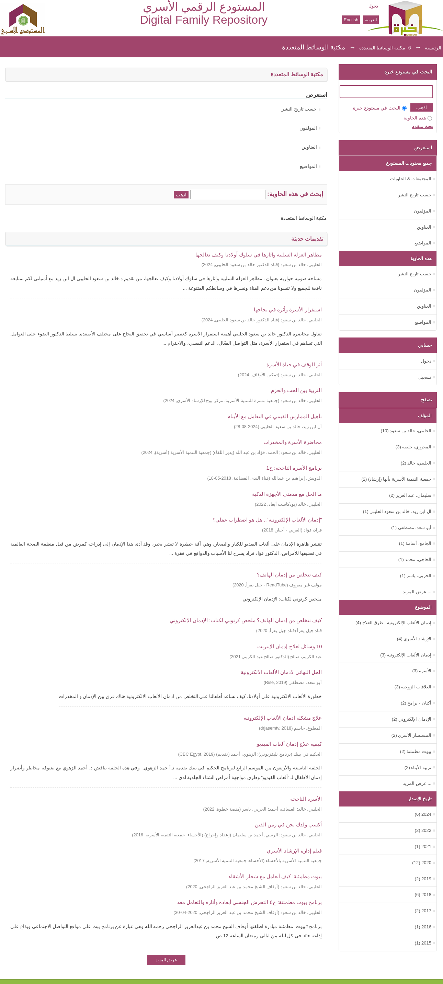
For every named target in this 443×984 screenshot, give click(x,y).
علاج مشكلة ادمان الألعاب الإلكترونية (282, 718)
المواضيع (308, 166)
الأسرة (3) (421, 670)
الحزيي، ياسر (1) (415, 575)
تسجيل (424, 377)
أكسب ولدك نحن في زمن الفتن (288, 824)
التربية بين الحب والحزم (296, 390)
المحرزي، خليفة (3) (413, 446)
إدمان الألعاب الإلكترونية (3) (405, 654)
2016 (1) (423, 926)
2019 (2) (423, 878)
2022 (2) (423, 830)
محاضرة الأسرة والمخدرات (292, 442)
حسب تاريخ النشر (299, 109)
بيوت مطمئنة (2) (415, 751)
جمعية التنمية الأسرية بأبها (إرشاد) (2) (396, 479)
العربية (371, 19)
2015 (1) (423, 943)
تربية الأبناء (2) (418, 767)
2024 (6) (423, 814)
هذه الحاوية (418, 118)
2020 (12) (421, 862)
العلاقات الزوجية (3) (413, 686)
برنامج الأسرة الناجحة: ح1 (294, 468)
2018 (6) (423, 894)
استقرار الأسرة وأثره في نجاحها (288, 309)
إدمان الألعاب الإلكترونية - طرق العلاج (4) (393, 622)
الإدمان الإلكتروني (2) (411, 719)
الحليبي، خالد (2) (416, 463)
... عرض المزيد (417, 591)
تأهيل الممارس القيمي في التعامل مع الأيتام (274, 416)
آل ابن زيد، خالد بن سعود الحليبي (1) (397, 511)
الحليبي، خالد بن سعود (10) (405, 430)
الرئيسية (433, 47)
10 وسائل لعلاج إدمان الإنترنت (289, 646)
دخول (373, 6)
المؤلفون (308, 128)
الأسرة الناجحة (306, 799)
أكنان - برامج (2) (416, 703)
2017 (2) (423, 910)
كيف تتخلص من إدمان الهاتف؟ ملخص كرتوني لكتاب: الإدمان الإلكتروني (246, 620)
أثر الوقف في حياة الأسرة (294, 364)
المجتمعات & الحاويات (410, 178)
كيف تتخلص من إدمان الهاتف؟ (289, 574)
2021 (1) (423, 846)
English (351, 19)
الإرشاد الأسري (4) (414, 638)
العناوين (309, 147)
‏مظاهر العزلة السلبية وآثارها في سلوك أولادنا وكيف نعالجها (258, 255)
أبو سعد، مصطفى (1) (411, 527)
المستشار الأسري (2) (411, 735)
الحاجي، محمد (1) (414, 559)
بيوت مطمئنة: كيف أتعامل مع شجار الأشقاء (275, 876)
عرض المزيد (166, 960)
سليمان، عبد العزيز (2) (410, 495)
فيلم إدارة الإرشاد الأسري (294, 851)
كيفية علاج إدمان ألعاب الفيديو (289, 744)
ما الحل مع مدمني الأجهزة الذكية (287, 494)
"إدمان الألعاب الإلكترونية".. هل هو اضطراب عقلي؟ (267, 520)
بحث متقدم (422, 126)
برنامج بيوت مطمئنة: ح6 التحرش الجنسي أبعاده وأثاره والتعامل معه (249, 902)
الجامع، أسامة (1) (415, 543)
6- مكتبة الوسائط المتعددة (385, 47)
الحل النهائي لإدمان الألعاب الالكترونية (281, 672)
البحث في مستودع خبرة (380, 108)
